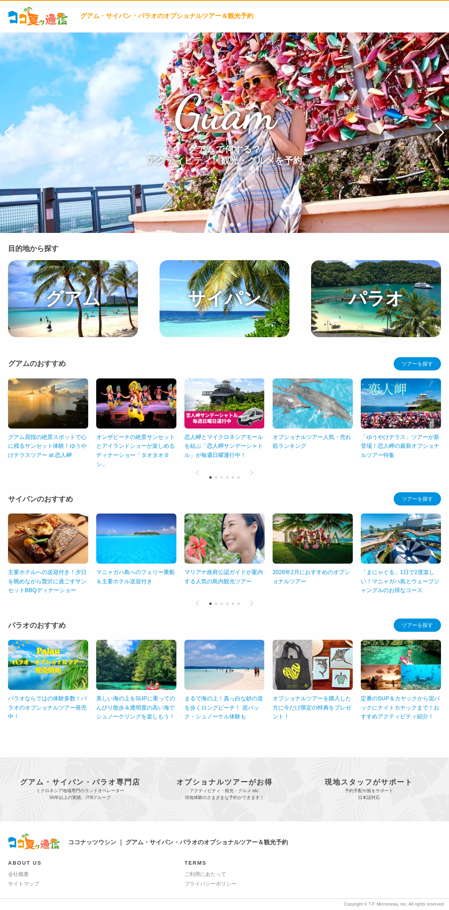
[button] (9, 133)
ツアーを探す (417, 364)
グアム (73, 298)
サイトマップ (23, 884)
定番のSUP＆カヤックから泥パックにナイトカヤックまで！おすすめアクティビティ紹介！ (400, 707)
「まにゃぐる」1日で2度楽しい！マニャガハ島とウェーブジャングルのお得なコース (400, 581)
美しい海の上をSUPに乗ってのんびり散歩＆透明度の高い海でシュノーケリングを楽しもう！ (135, 707)
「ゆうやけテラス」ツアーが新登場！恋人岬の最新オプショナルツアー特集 (400, 446)
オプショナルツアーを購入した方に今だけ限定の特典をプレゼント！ (312, 707)
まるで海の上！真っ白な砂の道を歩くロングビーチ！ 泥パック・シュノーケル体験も (223, 707)
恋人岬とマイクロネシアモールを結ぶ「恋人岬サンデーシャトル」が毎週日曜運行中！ (223, 446)
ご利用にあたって (205, 874)
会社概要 (18, 874)
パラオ (376, 298)
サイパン (224, 298)
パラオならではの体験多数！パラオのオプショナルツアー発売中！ (47, 707)
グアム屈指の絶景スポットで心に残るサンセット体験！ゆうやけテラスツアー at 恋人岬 (47, 446)
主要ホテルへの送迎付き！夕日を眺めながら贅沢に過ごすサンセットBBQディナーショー (47, 581)
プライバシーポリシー (210, 884)
